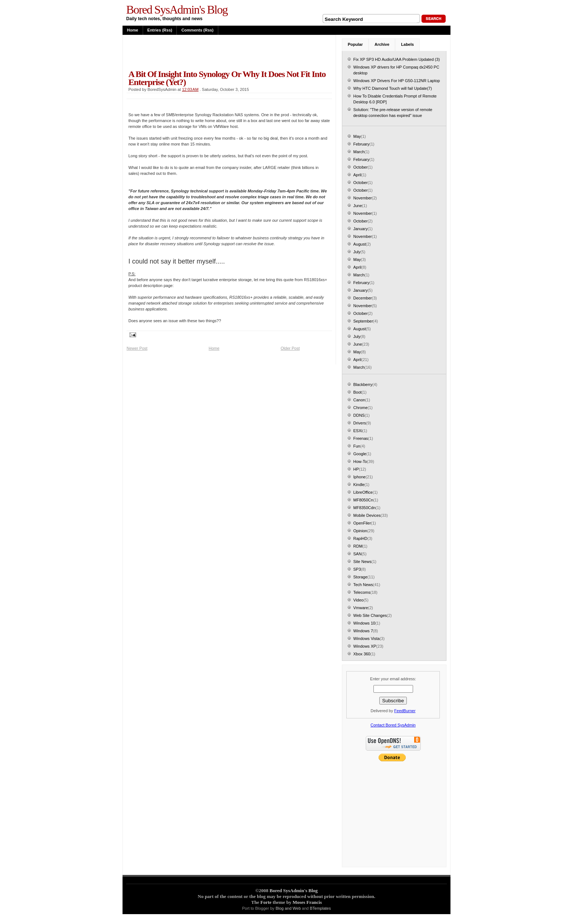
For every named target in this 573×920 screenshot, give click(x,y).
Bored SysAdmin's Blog (176, 9)
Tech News (363, 584)
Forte (265, 902)
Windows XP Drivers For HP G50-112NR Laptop (396, 80)
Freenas (360, 438)
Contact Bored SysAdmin (393, 725)
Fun (356, 446)
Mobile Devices (367, 515)
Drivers (359, 423)
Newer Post (137, 348)
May (357, 136)
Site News (362, 561)
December (362, 298)
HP (356, 469)
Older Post (290, 348)
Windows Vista (366, 638)
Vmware (360, 608)
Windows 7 (363, 631)
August (359, 244)
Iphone (359, 477)
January (360, 229)
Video (358, 600)
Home (132, 30)
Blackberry (362, 384)
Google (359, 454)
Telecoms (361, 592)
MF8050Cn (363, 500)
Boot (357, 392)
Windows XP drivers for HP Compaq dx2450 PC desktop (396, 70)
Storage (360, 577)
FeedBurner (405, 711)
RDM (357, 546)
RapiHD (360, 538)
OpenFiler (362, 523)
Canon (359, 400)
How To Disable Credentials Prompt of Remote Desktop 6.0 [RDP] (395, 99)
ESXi (357, 430)
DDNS (359, 415)
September (363, 321)
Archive (382, 44)
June (357, 205)
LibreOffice (363, 492)
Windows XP (364, 646)
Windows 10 (364, 623)
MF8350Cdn (364, 507)
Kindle (359, 484)
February (361, 144)
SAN (357, 554)
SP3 (357, 569)
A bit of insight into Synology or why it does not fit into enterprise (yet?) (227, 78)
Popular (355, 44)
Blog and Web (288, 908)
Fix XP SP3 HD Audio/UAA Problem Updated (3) (396, 59)
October (360, 167)
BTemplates (320, 908)
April (357, 175)
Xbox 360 (361, 654)
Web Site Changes (370, 615)
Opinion (360, 531)
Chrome (360, 407)
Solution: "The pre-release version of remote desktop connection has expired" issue (392, 112)
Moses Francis (307, 902)
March (359, 152)
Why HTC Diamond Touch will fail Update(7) (392, 88)
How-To (360, 461)
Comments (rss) (197, 30)
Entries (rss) (159, 30)
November (362, 198)
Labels (407, 44)
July (357, 252)
